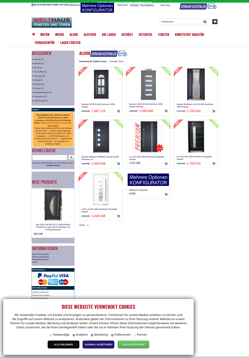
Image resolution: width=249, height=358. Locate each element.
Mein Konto (165, 2)
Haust (35, 289)
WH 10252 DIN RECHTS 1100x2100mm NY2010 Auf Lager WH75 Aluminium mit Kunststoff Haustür (53, 224)
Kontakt (34, 259)
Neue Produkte (44, 179)
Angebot (35, 107)
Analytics (80, 334)
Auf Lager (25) (39, 73)
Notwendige (59, 334)
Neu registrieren (147, 2)
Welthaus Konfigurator (138, 187)
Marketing (99, 334)
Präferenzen (121, 334)
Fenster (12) (39, 86)
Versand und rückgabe (40, 251)
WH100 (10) (39, 61)
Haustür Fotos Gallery (41, 293)
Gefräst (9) (38, 77)
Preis (121, 59)
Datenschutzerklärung (40, 254)
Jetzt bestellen (53, 123)
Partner (140, 334)
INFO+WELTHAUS (39, 285)
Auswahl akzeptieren (98, 344)
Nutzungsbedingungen (40, 257)
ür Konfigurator (43, 289)
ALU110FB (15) (40, 69)
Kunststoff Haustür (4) (42, 90)
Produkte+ (114, 59)
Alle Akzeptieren (133, 344)
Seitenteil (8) (39, 81)
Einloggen (134, 2)
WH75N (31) (39, 57)
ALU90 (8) (38, 65)
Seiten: (82, 222)
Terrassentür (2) (40, 94)
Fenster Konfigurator (40, 296)
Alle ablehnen (63, 344)
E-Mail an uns (74, 2)
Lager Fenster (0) (41, 98)
